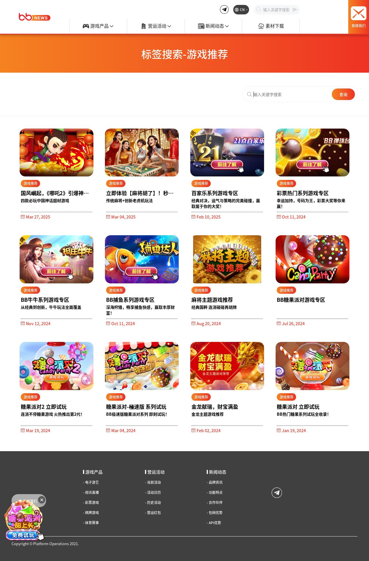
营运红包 (153, 512)
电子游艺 (91, 482)
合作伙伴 (215, 502)
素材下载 (271, 26)
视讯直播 (91, 492)
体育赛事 (91, 522)
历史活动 (153, 502)
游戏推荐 (30, 183)
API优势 (214, 522)
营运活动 (155, 26)
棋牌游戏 (91, 512)
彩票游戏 (91, 502)
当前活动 (153, 482)
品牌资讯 (215, 482)
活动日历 (153, 492)
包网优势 (215, 512)
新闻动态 (213, 26)
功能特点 (215, 492)
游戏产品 (98, 26)
